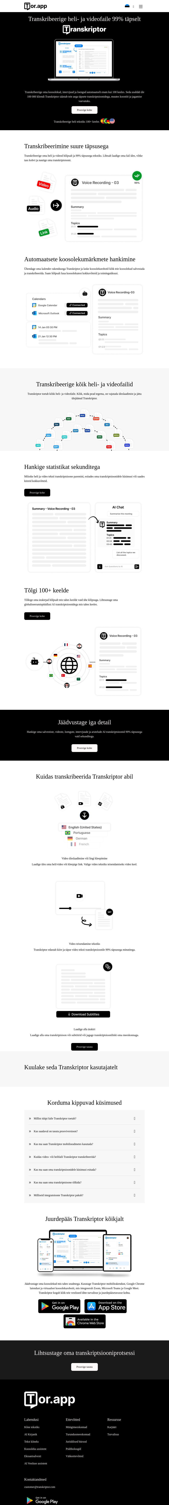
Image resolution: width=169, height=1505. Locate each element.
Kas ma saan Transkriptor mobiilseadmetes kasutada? (63, 1144)
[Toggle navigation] (141, 6)
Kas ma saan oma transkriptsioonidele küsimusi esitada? (65, 1169)
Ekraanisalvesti (32, 1456)
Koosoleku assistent (35, 1448)
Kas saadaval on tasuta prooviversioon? (56, 1131)
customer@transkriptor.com (39, 1486)
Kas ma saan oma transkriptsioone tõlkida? (57, 1182)
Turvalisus (113, 1434)
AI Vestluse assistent (35, 1463)
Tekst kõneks (31, 1441)
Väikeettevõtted (74, 1456)
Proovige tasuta (85, 1046)
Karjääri (111, 1427)
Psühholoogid (73, 1448)
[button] (128, 6)
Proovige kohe (84, 110)
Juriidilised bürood (76, 1441)
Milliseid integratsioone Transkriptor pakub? (58, 1195)
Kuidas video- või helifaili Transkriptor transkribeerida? (65, 1156)
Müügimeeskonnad (76, 1427)
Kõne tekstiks (31, 1427)
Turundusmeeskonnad (78, 1434)
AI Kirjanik (30, 1434)
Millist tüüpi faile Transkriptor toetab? (55, 1118)
